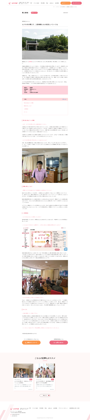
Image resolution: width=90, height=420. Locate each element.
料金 (47, 3)
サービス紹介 (36, 3)
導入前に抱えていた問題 (28, 102)
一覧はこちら (45, 395)
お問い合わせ (77, 3)
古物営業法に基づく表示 (74, 408)
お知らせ (51, 3)
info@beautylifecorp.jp (15, 414)
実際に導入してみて (28, 105)
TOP (31, 3)
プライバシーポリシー (63, 408)
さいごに (25, 111)
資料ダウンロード (66, 3)
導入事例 (43, 3)
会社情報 (57, 3)
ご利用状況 (26, 108)
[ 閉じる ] (64, 99)
